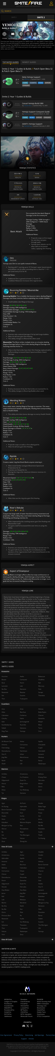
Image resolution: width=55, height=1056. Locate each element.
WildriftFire (8, 1008)
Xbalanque (23, 931)
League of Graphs (10, 1001)
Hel (39, 816)
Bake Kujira (42, 712)
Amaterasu (24, 774)
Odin (40, 909)
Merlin (40, 822)
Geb (39, 880)
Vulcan (22, 838)
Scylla (22, 919)
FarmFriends (25, 1001)
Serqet (40, 692)
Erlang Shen (42, 777)
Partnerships (50, 1035)
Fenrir (22, 683)
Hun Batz (23, 890)
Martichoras (24, 757)
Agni (21, 852)
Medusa (23, 900)
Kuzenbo (23, 725)
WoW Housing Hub (44, 1001)
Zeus (21, 934)
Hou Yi (40, 887)
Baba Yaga (42, 806)
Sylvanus (23, 728)
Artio (21, 861)
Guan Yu (23, 884)
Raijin (22, 832)
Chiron (22, 748)
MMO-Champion (43, 1004)
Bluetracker (41, 1008)
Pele (21, 912)
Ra (21, 915)
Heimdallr (41, 751)
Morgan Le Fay (43, 903)
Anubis (40, 855)
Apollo (22, 858)
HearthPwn (41, 1010)
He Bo (22, 816)
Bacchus (23, 865)
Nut (21, 909)
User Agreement (6, 1035)
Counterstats (9, 1006)
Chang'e (23, 810)
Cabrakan (23, 868)
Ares (40, 858)
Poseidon (41, 912)
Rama (40, 915)
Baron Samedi (43, 865)
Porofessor (8, 1004)
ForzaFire (24, 1004)
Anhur (22, 855)
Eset (39, 877)
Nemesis (41, 906)
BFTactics (24, 1010)
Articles (31, 1039)
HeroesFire (25, 1006)
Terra (40, 728)
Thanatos (23, 925)
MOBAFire (8, 999)
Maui (40, 725)
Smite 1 (14, 17)
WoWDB (40, 999)
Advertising (29, 1035)
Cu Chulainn (24, 777)
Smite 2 (41, 17)
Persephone (24, 829)
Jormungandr (42, 893)
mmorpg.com (41, 1006)
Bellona (41, 774)
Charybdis (41, 745)
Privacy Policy (18, 1035)
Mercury (41, 900)
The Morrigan (43, 925)
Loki (21, 686)
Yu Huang (41, 838)
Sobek (40, 919)
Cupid (22, 874)
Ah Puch (23, 803)
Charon (40, 871)
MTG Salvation (26, 1014)
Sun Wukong (24, 922)
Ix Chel (22, 819)
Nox (21, 825)
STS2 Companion (43, 1016)
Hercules (23, 887)
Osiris (40, 787)
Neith (22, 906)
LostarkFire (25, 1008)
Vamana (23, 793)
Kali (39, 683)
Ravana (22, 692)
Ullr (39, 928)
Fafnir (22, 718)
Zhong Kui (23, 841)
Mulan (40, 783)
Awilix (22, 676)
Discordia (23, 877)
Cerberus (41, 868)
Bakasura (41, 676)
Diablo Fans (41, 1012)
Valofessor (8, 1016)
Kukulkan (41, 896)
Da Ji (39, 874)
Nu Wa (40, 825)
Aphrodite (23, 806)
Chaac (22, 871)
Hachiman (23, 751)
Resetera (24, 999)
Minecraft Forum (27, 1016)
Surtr (40, 790)
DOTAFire (8, 1014)
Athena (40, 861)
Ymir (40, 731)
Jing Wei (22, 893)
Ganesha (23, 880)
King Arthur (24, 783)
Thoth (40, 835)
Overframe (41, 1014)
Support (24, 1039)
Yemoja (41, 931)
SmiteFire (7, 1012)
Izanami (41, 890)
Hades (40, 884)
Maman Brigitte (25, 822)
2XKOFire (24, 1012)
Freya (40, 813)
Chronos (41, 810)
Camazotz (23, 680)
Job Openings (39, 1035)
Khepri (22, 896)
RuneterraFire (9, 1010)
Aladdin (41, 852)
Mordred (23, 903)
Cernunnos (24, 745)
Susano (40, 922)
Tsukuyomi (24, 928)
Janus (40, 819)
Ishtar (22, 754)
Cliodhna (41, 680)
